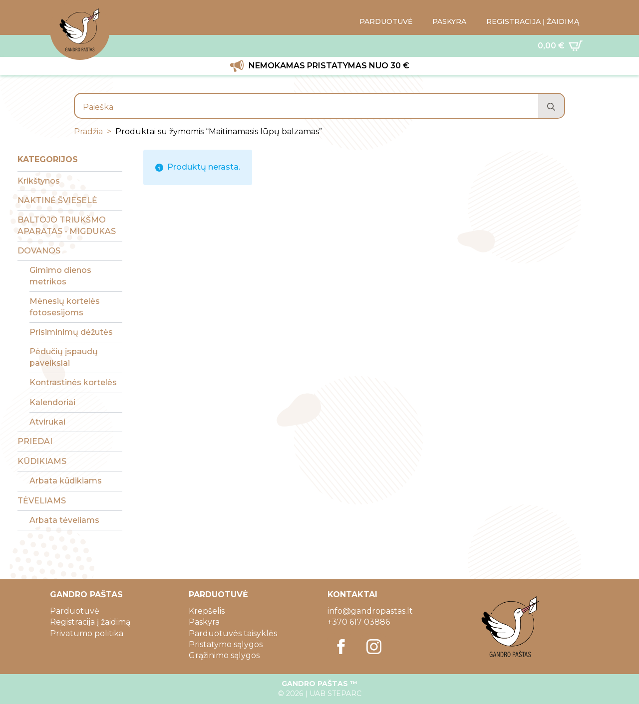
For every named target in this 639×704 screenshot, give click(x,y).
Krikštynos (38, 181)
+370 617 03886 (358, 622)
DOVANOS (38, 250)
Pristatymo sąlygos (226, 644)
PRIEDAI (34, 441)
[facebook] (340, 646)
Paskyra (204, 622)
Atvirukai (47, 422)
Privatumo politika (86, 633)
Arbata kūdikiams (65, 480)
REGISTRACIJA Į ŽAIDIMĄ (532, 21)
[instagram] (373, 646)
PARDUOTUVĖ (385, 21)
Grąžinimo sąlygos (224, 655)
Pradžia (88, 131)
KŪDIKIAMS (41, 461)
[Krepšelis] (560, 46)
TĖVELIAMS (41, 500)
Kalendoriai (52, 402)
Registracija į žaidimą (90, 622)
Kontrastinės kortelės (73, 382)
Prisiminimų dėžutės (71, 332)
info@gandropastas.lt (370, 611)
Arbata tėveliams (64, 520)
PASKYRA (449, 21)
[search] (551, 107)
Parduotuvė (74, 611)
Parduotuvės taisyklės (233, 633)
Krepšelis (207, 611)
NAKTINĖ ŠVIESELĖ (57, 200)
